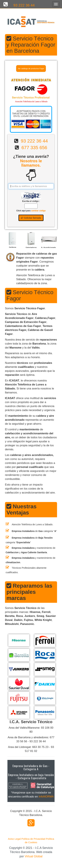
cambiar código (38, 211)
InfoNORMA (46, 796)
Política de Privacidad (33, 838)
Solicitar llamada (31, 217)
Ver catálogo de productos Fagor (31, 69)
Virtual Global (33, 856)
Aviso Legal (14, 838)
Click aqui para (31, 211)
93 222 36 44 (24, 5)
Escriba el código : (31, 201)
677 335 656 (34, 147)
